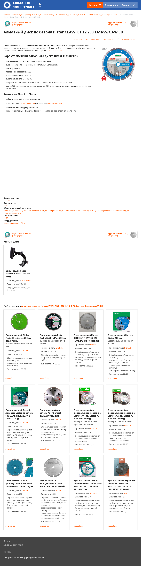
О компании (111, 5)
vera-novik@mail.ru (55, 103)
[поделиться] (92, 39)
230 (5, 205)
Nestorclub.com (38, 557)
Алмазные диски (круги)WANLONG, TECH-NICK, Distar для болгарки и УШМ (88, 15)
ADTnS (59, 419)
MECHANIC (26, 280)
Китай (58, 490)
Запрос (125, 5)
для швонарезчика (12, 223)
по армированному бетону (57, 210)
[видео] (78, 39)
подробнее (10, 378)
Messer (93, 344)
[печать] (108, 39)
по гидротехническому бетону (83, 210)
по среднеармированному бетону (111, 210)
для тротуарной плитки (34, 210)
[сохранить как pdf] (126, 39)
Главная (7, 15)
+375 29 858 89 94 (54, 50)
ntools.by (7, 552)
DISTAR (7, 200)
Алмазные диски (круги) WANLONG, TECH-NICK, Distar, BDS (34, 15)
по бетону (8, 210)
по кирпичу (18, 210)
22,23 (6, 218)
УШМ (23, 223)
